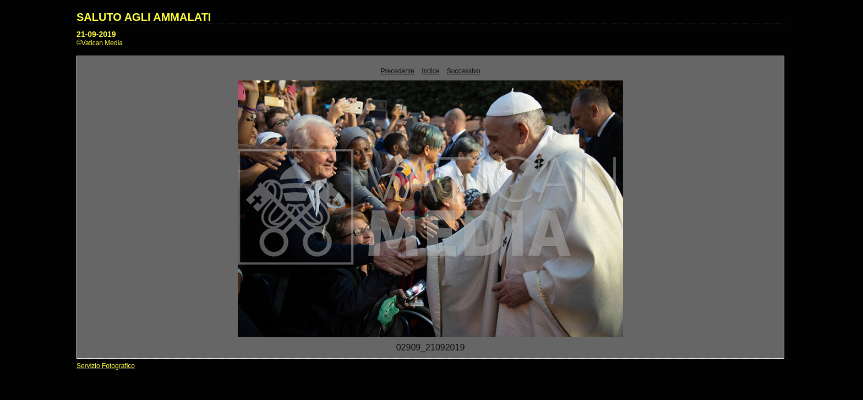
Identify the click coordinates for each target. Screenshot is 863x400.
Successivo (463, 71)
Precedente (397, 71)
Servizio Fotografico (106, 366)
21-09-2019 (96, 34)
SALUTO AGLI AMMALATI (144, 17)
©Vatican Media (100, 43)
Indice (430, 71)
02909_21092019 (430, 347)
